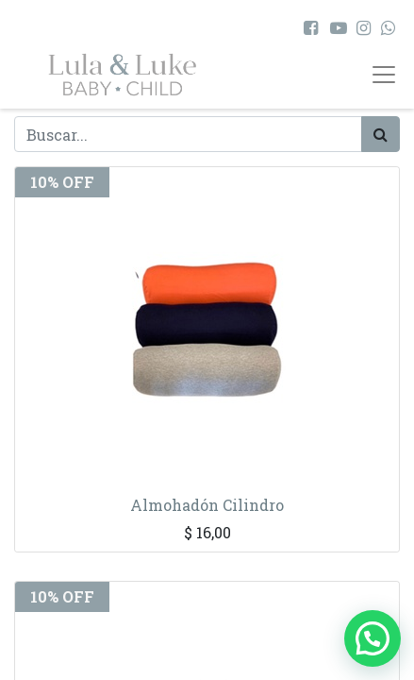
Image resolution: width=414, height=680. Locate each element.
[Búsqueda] (380, 134)
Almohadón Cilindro (207, 505)
